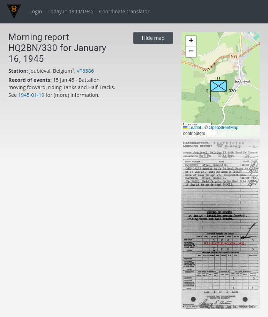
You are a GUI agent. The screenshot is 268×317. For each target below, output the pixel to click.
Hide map (153, 38)
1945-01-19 (31, 95)
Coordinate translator (124, 11)
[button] (221, 89)
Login (35, 11)
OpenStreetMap (223, 127)
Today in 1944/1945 (70, 11)
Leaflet (192, 127)
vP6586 (85, 70)
